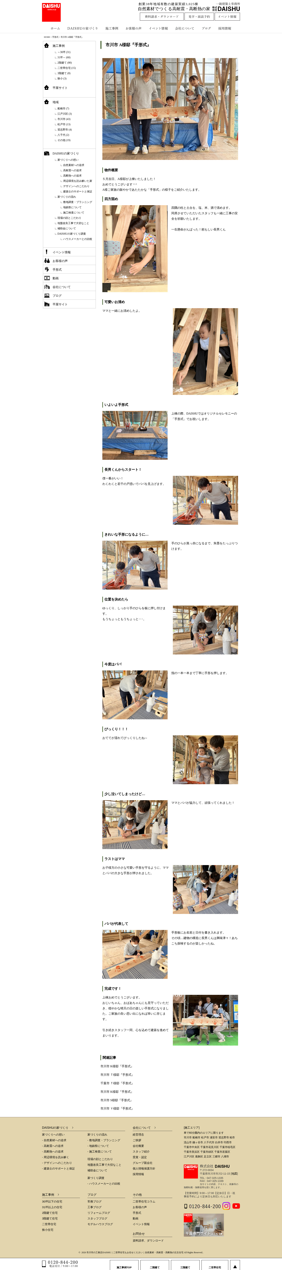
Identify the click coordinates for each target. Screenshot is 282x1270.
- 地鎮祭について (98, 1145)
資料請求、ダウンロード (148, 1240)
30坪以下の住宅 (52, 1201)
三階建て (185, 1264)
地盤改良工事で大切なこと (73, 223)
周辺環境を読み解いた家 (77, 181)
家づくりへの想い (68, 159)
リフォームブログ (98, 1212)
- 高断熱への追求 (53, 1151)
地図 (234, 1173)
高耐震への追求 (72, 170)
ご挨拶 (137, 1140)
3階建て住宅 (50, 1218)
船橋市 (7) (63, 108)
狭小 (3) (62, 78)
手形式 (57, 269)
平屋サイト (60, 87)
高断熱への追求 (72, 175)
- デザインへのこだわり (57, 1162)
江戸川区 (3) (64, 113)
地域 (56, 102)
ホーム (53, 28)
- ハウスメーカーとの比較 (103, 1183)
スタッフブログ (97, 1218)
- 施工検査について (99, 1151)
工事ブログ (94, 1207)
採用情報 (227, 28)
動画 (56, 278)
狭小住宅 (47, 1229)
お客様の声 (134, 28)
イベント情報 (158, 28)
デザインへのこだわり (76, 186)
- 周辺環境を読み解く (55, 1157)
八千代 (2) (63, 135)
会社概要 (138, 1145)
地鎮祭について (72, 207)
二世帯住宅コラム (144, 1201)
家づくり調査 (95, 1177)
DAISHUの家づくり (83, 28)
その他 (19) (63, 140)
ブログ (206, 28)
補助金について (66, 228)
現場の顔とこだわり (69, 218)
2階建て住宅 (50, 1212)
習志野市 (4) (64, 129)
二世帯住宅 (49, 1224)
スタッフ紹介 (141, 1151)
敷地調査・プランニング (77, 202)
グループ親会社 (142, 1162)
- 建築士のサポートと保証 (58, 1168)
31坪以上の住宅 (52, 1207)
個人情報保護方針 (144, 1168)
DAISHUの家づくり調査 (71, 233)
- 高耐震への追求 (53, 1145)
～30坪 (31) (63, 52)
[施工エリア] (191, 1127)
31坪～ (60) (63, 57)
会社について (184, 28)
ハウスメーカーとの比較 (77, 239)
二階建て (155, 1264)
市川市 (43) (63, 119)
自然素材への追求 (73, 165)
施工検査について (73, 212)
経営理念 (138, 1134)
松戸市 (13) (63, 124)
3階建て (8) (63, 73)
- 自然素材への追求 (54, 1140)
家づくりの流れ (66, 196)
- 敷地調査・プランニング (103, 1140)
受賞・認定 (140, 1157)
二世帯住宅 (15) (66, 68)
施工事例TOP (124, 1264)
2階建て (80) (64, 62)
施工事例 (112, 28)
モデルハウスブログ (100, 1224)
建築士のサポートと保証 (77, 191)
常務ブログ (94, 1201)
